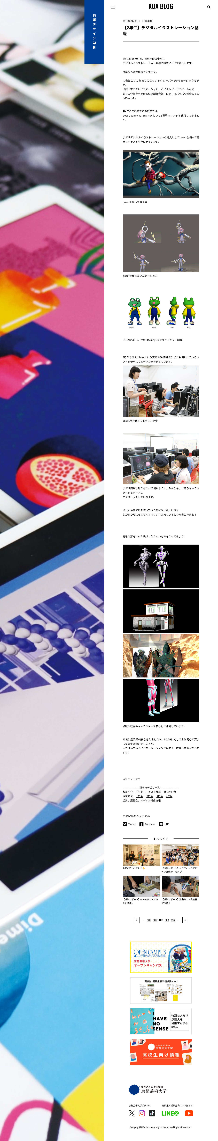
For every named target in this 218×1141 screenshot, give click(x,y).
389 (167, 920)
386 (149, 920)
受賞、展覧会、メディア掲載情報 (142, 800)
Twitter (129, 824)
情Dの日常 (170, 791)
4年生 (169, 796)
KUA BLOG (161, 6)
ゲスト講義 (154, 791)
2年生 (149, 796)
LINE (164, 824)
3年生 (160, 796)
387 (155, 920)
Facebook (147, 824)
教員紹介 (128, 791)
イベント (140, 791)
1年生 (139, 796)
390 (173, 920)
